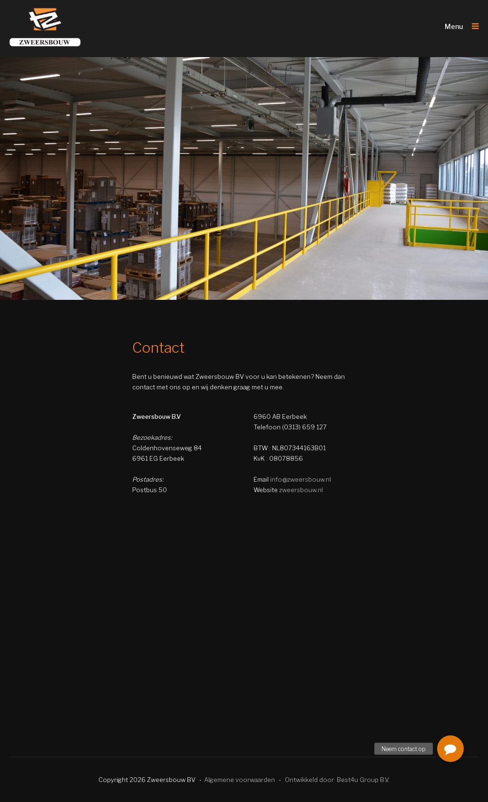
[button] (450, 748)
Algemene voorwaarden (239, 779)
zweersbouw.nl (301, 490)
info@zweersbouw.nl (300, 479)
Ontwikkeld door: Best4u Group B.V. (337, 779)
